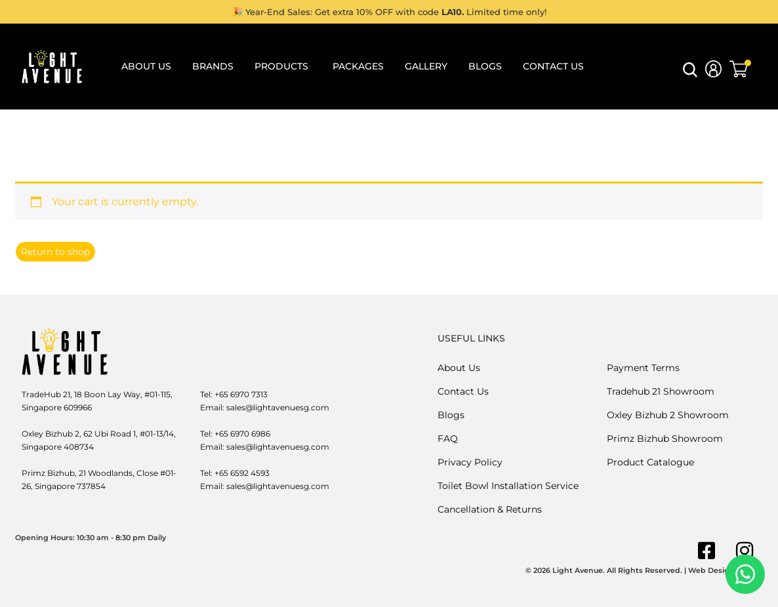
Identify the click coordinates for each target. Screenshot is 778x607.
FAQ (448, 438)
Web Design (711, 570)
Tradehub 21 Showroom (660, 391)
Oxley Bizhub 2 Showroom (668, 415)
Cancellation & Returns (490, 509)
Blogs (451, 415)
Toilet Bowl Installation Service (508, 486)
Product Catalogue (650, 462)
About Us (459, 368)
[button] (690, 74)
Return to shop (55, 252)
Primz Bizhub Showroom (665, 438)
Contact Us (463, 391)
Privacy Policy (470, 462)
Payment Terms (643, 368)
